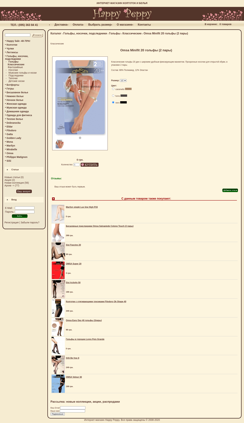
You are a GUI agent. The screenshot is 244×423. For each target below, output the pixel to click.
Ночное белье (15, 100)
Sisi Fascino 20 (73, 245)
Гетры (10, 88)
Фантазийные (15, 67)
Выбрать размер (99, 24)
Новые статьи (12, 177)
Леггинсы (12, 52)
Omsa (10, 153)
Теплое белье (15, 119)
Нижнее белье (15, 96)
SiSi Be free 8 (72, 358)
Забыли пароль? (30, 222)
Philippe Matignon (17, 157)
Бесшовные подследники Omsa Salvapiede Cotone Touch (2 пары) (99, 226)
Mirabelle (12, 149)
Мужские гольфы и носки (22, 72)
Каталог (55, 33)
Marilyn (11, 145)
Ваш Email (55, 408)
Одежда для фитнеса (19, 115)
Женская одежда (16, 103)
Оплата (78, 24)
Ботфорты (13, 84)
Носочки (13, 70)
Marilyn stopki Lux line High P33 (82, 207)
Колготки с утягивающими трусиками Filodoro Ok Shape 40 (96, 301)
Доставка (60, 24)
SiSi (9, 160)
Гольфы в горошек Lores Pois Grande (85, 339)
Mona (10, 141)
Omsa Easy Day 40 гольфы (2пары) (84, 320)
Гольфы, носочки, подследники (85, 33)
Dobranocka (14, 122)
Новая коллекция (14, 182)
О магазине (124, 24)
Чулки (10, 48)
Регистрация (11, 222)
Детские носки (16, 81)
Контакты (144, 24)
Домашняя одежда (18, 111)
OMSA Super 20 (73, 264)
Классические (131, 33)
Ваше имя (55, 411)
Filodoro (11, 130)
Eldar (10, 126)
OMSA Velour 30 (74, 377)
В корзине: (211, 24)
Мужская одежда (16, 107)
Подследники (15, 75)
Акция (7, 180)
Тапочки (12, 78)
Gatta (10, 134)
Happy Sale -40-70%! (18, 41)
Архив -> (9, 185)
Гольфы (114, 33)
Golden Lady (14, 138)
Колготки (12, 44)
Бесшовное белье (17, 92)
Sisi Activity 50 (73, 282)
